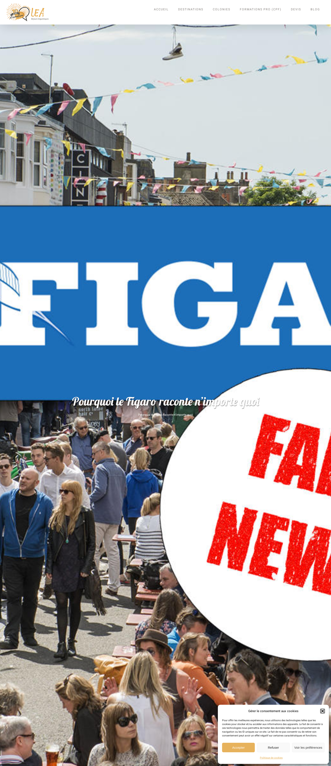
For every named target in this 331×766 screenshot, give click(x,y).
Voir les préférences (308, 747)
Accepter (238, 747)
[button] (322, 711)
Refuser (273, 747)
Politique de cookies (271, 758)
